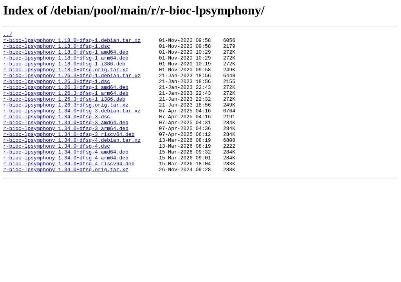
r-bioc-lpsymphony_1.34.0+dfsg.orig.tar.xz (65, 197)
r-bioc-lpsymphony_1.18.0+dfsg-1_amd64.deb (65, 56)
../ (7, 35)
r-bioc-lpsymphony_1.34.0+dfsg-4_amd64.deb (65, 176)
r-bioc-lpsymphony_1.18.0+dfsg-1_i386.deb (64, 70)
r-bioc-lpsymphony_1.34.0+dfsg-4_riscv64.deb (68, 190)
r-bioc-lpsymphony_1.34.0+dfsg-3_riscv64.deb (68, 155)
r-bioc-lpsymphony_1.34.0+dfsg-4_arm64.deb (65, 183)
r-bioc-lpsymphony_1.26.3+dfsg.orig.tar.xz (65, 119)
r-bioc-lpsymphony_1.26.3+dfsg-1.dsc (56, 91)
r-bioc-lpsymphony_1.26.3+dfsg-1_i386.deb (64, 112)
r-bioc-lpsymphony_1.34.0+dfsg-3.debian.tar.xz (72, 126)
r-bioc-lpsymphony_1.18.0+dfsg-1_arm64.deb (65, 63)
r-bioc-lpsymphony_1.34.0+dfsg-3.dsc (56, 133)
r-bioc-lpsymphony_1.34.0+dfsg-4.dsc (56, 169)
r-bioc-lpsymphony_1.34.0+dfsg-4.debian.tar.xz (72, 162)
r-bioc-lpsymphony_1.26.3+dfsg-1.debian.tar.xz (72, 84)
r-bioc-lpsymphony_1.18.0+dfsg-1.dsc (56, 49)
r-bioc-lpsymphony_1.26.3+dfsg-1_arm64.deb (65, 105)
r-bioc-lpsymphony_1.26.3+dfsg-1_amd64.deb (65, 98)
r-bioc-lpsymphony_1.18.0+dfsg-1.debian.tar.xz (72, 42)
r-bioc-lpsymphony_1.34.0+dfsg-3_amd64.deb (65, 141)
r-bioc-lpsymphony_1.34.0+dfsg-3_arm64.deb (65, 148)
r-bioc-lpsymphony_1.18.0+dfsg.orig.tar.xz (65, 77)
